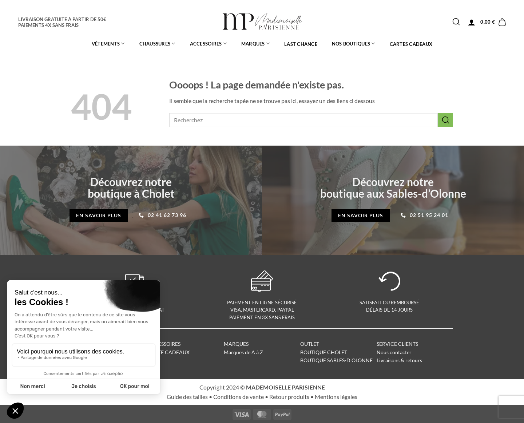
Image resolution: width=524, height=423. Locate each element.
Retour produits (289, 396)
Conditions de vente (238, 396)
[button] (471, 22)
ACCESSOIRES (208, 43)
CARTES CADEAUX (411, 44)
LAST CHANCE (300, 44)
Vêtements (108, 43)
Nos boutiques (353, 43)
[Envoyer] (456, 22)
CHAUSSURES (157, 43)
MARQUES (255, 43)
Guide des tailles (187, 396)
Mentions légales (336, 396)
